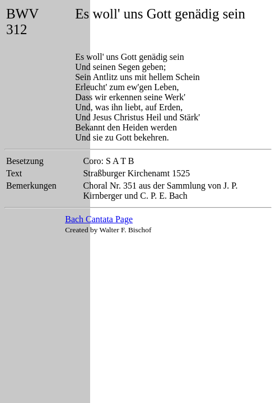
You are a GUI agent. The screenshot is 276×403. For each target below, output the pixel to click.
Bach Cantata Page (99, 219)
